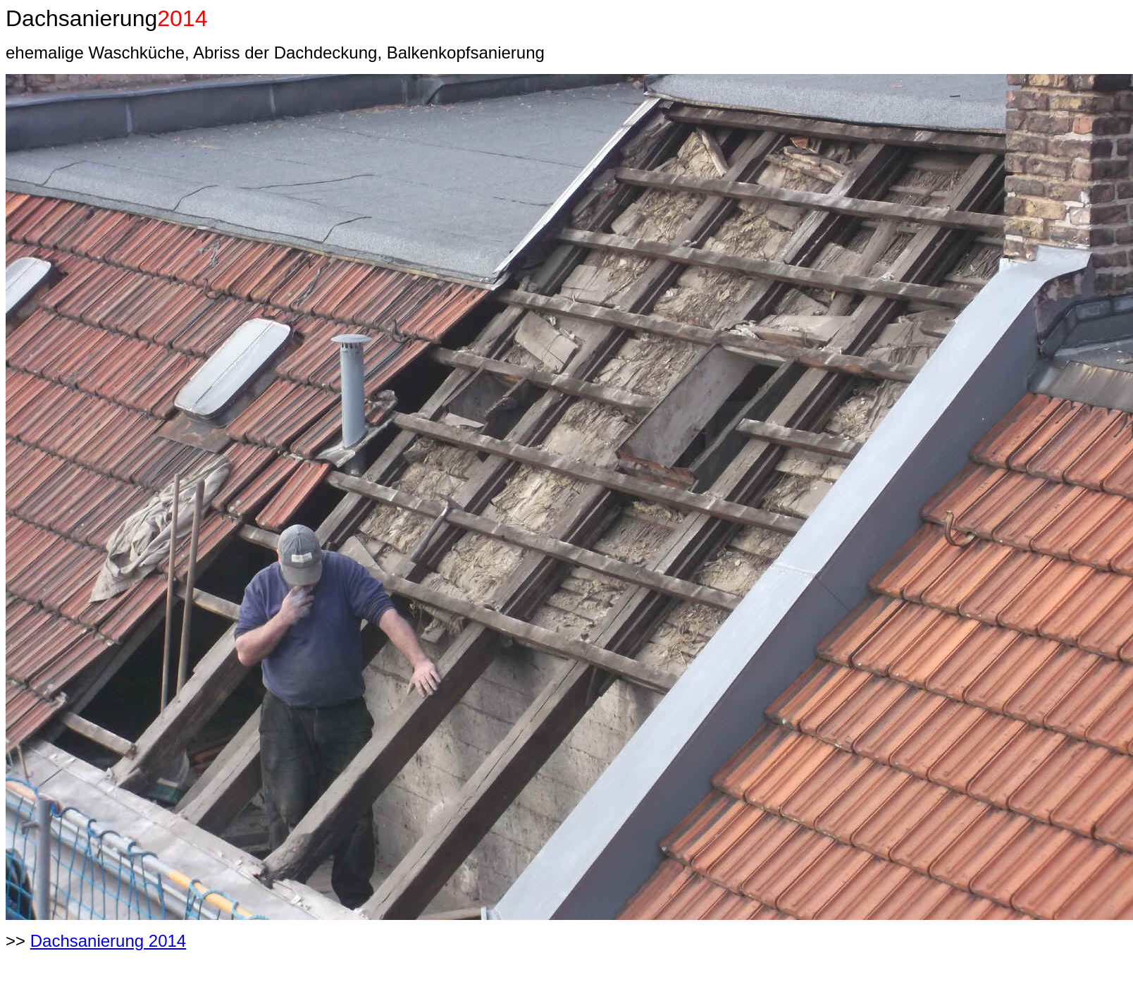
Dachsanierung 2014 (108, 940)
